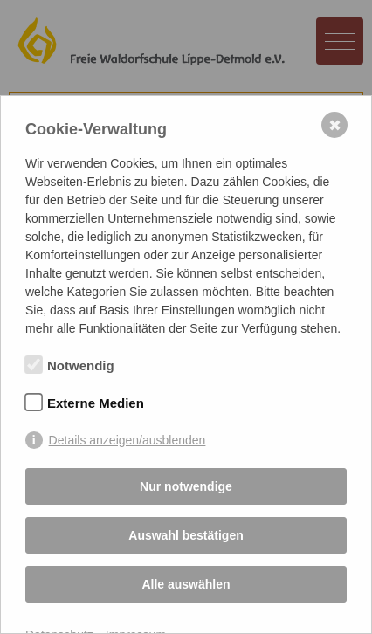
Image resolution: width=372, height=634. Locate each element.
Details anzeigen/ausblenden (127, 440)
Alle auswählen (185, 584)
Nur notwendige (186, 486)
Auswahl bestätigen (185, 535)
